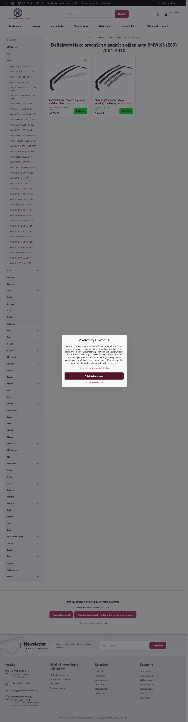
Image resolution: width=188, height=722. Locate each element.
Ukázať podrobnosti (94, 382)
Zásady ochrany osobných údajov (94, 368)
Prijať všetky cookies (94, 376)
